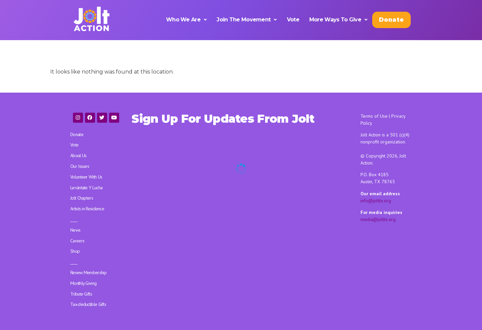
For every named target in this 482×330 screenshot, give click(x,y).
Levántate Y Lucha (86, 188)
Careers (77, 241)
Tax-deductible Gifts (88, 304)
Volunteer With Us (86, 177)
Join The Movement (246, 19)
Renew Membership (88, 272)
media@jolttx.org (378, 219)
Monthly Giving (83, 283)
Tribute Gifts (81, 294)
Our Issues (79, 166)
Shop (75, 251)
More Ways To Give (338, 19)
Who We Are (186, 19)
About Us (78, 155)
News (75, 230)
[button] (186, 19)
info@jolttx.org (375, 201)
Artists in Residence (87, 209)
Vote (293, 19)
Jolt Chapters (81, 198)
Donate (391, 19)
